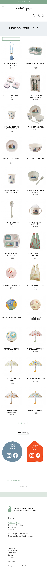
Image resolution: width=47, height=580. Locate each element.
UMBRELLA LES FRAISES (35, 349)
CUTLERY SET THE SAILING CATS (35, 96)
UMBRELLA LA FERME (35, 411)
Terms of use (13, 550)
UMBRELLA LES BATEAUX (35, 379)
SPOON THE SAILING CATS (11, 223)
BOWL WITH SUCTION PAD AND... (35, 191)
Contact (11, 555)
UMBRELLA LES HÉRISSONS (11, 411)
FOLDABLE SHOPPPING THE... (35, 286)
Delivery (11, 548)
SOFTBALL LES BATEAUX (11, 317)
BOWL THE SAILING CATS (35, 159)
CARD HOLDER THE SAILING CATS (11, 65)
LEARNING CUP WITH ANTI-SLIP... (35, 223)
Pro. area (11, 561)
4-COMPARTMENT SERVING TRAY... (11, 255)
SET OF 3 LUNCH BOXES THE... (11, 96)
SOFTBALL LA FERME (11, 349)
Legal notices (13, 553)
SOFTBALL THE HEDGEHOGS (35, 318)
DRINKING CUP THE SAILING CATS (11, 191)
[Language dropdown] (4, 7)
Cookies (11, 557)
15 (27, 423)
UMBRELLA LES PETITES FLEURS (11, 380)
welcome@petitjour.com (23, 536)
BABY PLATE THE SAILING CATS (11, 160)
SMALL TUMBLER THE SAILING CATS (11, 128)
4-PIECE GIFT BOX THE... (35, 127)
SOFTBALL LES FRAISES (11, 286)
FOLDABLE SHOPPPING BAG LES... (35, 255)
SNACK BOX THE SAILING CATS (35, 65)
